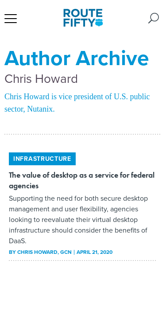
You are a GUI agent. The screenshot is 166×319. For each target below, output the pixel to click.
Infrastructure (42, 158)
